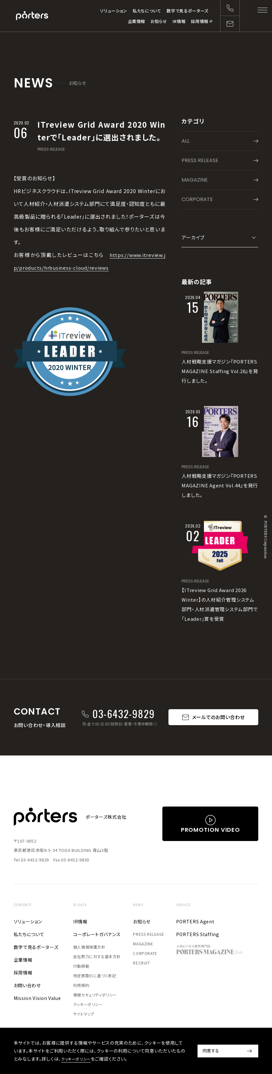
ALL (186, 141)
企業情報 (136, 21)
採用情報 (199, 21)
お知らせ (159, 21)
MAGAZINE (195, 180)
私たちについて (147, 11)
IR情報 (179, 21)
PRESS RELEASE (51, 149)
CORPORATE (197, 199)
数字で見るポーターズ (187, 11)
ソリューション (113, 11)
